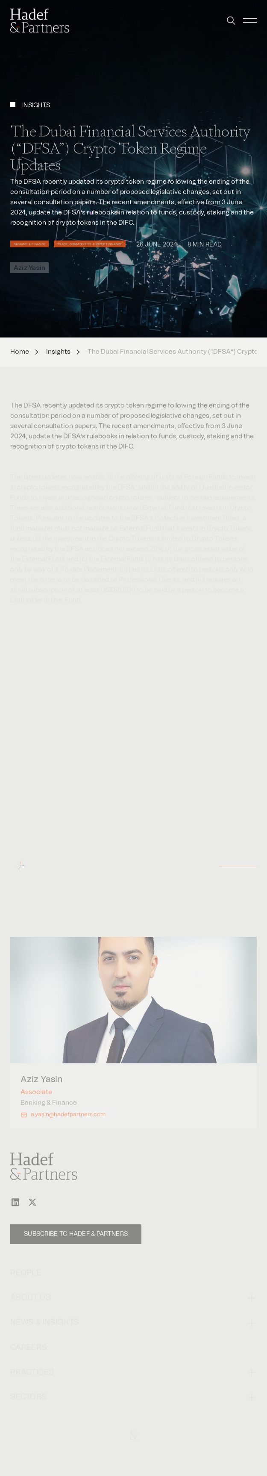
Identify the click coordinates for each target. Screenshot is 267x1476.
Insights (58, 352)
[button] (231, 15)
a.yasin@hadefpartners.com (68, 1123)
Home (19, 352)
